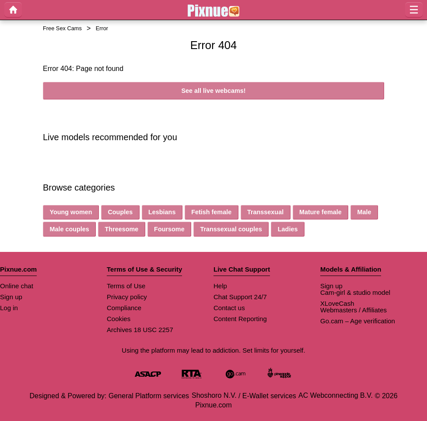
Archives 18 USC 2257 (140, 329)
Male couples (69, 229)
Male (364, 212)
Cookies (118, 318)
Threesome (122, 229)
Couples (120, 212)
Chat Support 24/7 (240, 297)
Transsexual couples (231, 229)
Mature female (320, 212)
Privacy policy (127, 297)
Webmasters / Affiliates (353, 310)
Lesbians (161, 212)
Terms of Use (126, 286)
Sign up (11, 297)
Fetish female (211, 212)
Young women (70, 212)
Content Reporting (240, 318)
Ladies (288, 229)
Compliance (124, 307)
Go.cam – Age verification (357, 321)
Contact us (229, 307)
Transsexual (265, 212)
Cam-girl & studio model (355, 292)
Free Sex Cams (62, 28)
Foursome (169, 229)
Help (220, 286)
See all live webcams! (213, 90)
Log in (9, 307)
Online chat (16, 286)
